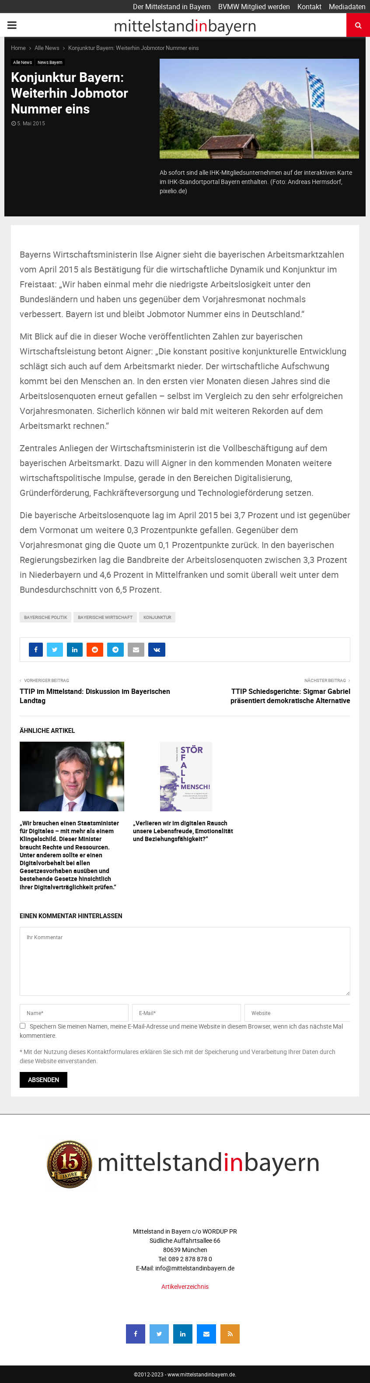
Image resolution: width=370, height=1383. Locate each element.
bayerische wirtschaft (105, 617)
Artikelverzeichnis (185, 1286)
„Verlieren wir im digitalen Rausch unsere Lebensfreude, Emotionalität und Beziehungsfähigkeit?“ (183, 831)
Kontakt (309, 6)
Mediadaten (347, 6)
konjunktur (157, 617)
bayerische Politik (45, 617)
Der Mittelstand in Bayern (172, 6)
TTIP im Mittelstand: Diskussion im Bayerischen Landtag (95, 695)
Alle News (22, 62)
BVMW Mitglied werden (254, 6)
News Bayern (50, 62)
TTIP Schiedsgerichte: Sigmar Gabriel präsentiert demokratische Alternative (290, 695)
